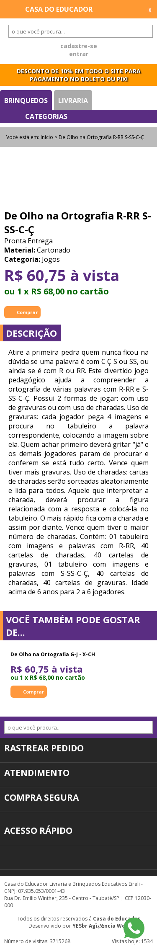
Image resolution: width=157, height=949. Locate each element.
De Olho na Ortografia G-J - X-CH (52, 654)
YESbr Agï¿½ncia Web (100, 925)
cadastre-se (78, 46)
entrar (78, 54)
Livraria (73, 100)
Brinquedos (26, 100)
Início (47, 137)
